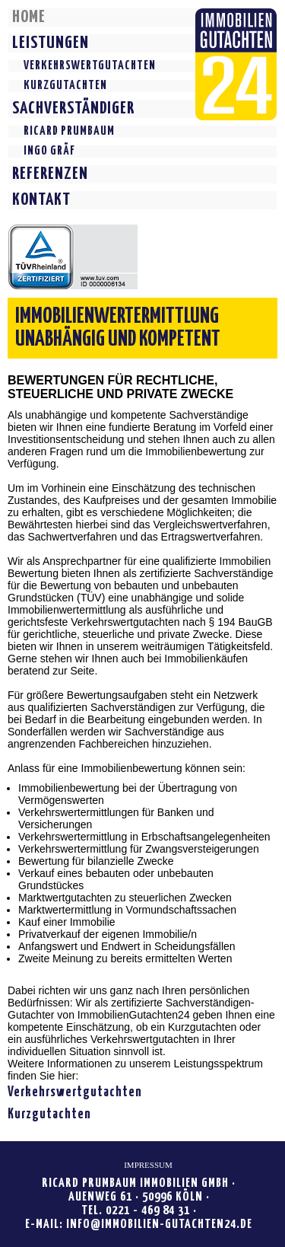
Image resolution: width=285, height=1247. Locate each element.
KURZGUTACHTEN (65, 85)
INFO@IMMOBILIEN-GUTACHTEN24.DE (159, 1224)
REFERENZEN (50, 174)
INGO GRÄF (49, 151)
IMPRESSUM (148, 1164)
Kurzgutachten (49, 1114)
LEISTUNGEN (50, 43)
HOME (29, 17)
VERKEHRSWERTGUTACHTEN (90, 66)
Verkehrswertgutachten (75, 1092)
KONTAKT (41, 200)
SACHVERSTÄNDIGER (73, 108)
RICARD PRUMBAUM (69, 131)
